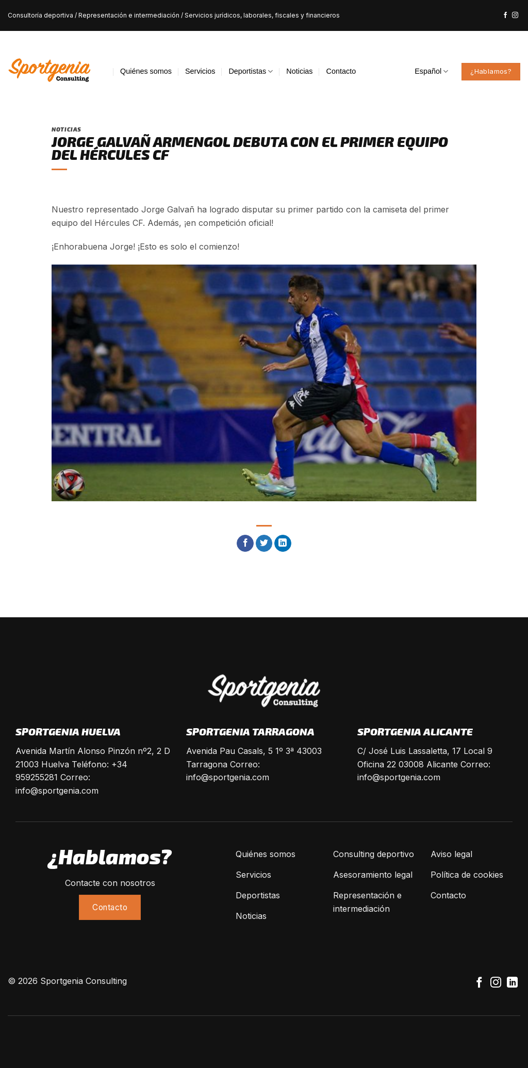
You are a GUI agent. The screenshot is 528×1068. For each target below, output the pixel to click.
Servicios (200, 71)
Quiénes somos (146, 71)
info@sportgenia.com (56, 790)
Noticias (299, 71)
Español (431, 71)
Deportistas (250, 71)
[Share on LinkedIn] (282, 543)
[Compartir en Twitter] (264, 543)
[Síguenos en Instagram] (515, 15)
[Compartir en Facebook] (245, 543)
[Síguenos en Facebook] (505, 15)
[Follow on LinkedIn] (512, 983)
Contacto (341, 71)
